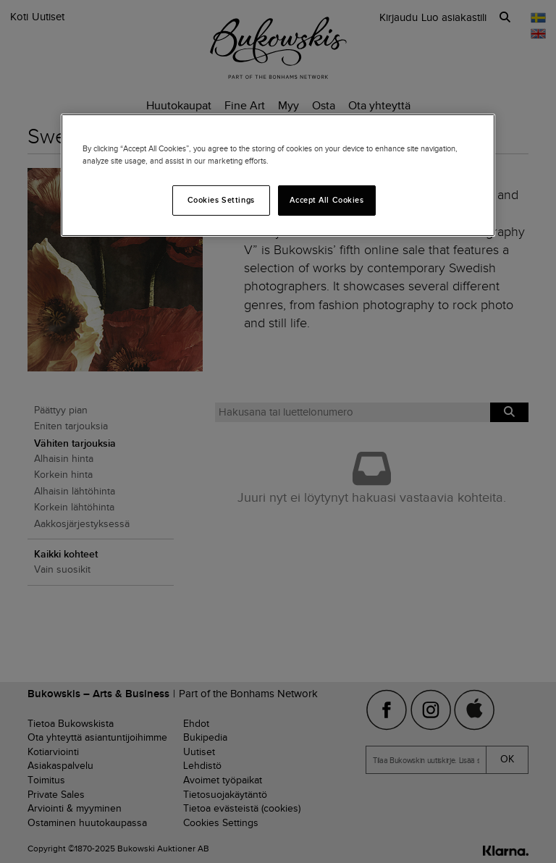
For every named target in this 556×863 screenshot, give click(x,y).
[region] (278, 175)
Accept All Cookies (326, 199)
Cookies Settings (221, 199)
